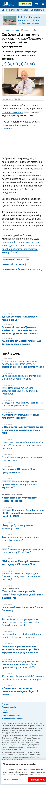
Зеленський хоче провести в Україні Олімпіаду (22, 608)
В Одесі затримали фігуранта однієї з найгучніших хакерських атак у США (22, 430)
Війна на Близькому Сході (15, 9)
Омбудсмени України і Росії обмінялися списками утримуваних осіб (22, 404)
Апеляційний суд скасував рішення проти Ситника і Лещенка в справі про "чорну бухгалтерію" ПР (21, 622)
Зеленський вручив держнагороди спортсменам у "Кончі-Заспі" (23, 551)
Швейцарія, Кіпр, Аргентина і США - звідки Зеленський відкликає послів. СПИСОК (23, 513)
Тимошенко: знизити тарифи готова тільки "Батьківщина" (20, 539)
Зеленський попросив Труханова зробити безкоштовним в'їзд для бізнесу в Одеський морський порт (20, 330)
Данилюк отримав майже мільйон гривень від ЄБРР (20, 318)
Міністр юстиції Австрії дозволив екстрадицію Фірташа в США (21, 562)
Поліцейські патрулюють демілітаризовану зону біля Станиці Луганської (20, 390)
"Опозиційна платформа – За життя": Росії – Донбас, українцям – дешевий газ (22, 594)
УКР (36, 3)
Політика (15, 30)
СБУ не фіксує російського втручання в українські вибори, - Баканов (21, 377)
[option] (23, 20)
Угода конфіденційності (12, 718)
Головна (5, 30)
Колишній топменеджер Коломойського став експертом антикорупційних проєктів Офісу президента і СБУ (22, 664)
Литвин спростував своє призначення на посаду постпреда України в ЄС (20, 484)
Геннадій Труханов (13, 264)
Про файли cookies (10, 780)
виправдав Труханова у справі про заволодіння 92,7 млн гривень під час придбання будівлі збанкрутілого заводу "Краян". (22, 247)
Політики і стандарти (11, 715)
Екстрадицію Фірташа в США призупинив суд (18, 470)
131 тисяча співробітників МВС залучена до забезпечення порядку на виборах (23, 678)
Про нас (5, 704)
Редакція (5, 712)
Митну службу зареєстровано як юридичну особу (18, 527)
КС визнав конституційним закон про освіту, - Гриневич (20, 416)
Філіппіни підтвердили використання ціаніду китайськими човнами (29, 20)
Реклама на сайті (9, 707)
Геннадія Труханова (12, 111)
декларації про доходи (16, 259)
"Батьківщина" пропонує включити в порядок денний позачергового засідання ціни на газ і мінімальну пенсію (23, 363)
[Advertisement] (23, 144)
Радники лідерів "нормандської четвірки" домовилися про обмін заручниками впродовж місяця (20, 649)
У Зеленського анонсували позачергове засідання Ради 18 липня (20, 691)
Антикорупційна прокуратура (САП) (22, 269)
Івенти (4, 710)
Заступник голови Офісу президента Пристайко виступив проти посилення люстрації (21, 576)
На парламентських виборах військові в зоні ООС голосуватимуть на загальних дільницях (22, 445)
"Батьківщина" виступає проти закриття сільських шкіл (22, 459)
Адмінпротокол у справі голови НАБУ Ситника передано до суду (21, 342)
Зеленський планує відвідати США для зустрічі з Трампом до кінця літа (21, 636)
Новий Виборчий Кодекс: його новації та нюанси (19, 499)
